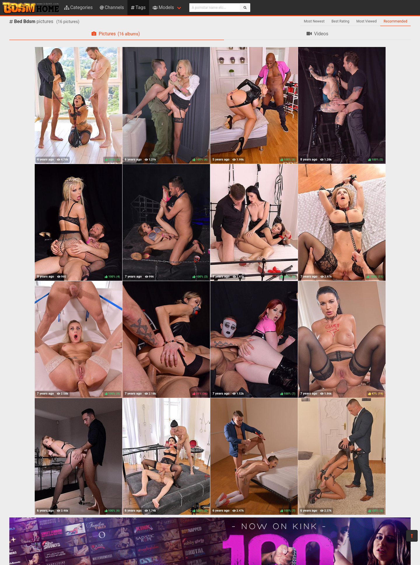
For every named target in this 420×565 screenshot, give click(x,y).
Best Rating (340, 21)
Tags (138, 7)
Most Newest (314, 21)
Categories (78, 7)
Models (163, 7)
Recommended (395, 21)
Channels (112, 7)
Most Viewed (366, 21)
